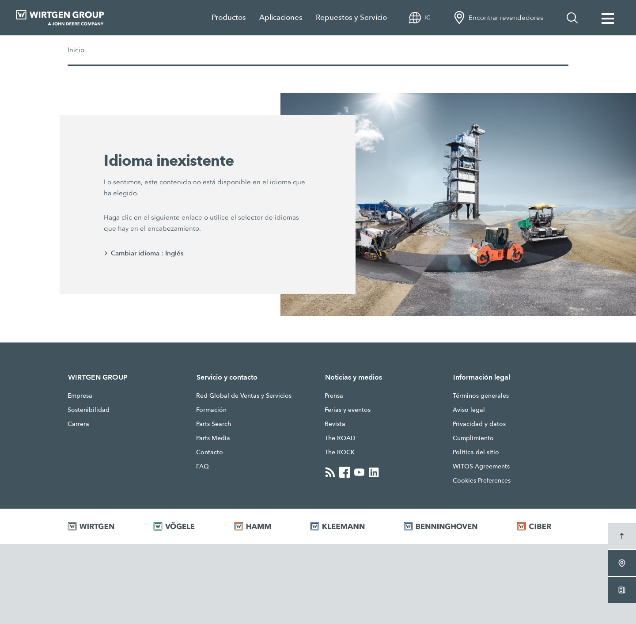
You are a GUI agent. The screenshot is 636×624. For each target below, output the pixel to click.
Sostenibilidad (89, 410)
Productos (229, 17)
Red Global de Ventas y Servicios (244, 396)
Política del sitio (476, 452)
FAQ (202, 466)
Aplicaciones (281, 17)
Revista (335, 424)
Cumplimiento (473, 438)
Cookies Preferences (482, 480)
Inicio (76, 50)
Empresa (80, 396)
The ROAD (340, 438)
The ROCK (340, 452)
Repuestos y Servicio (351, 17)
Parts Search (213, 424)
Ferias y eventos (348, 410)
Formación (211, 410)
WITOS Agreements (481, 466)
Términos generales (481, 396)
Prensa (334, 396)
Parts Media (213, 438)
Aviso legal (469, 410)
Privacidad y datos (479, 424)
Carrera (78, 424)
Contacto (209, 452)
